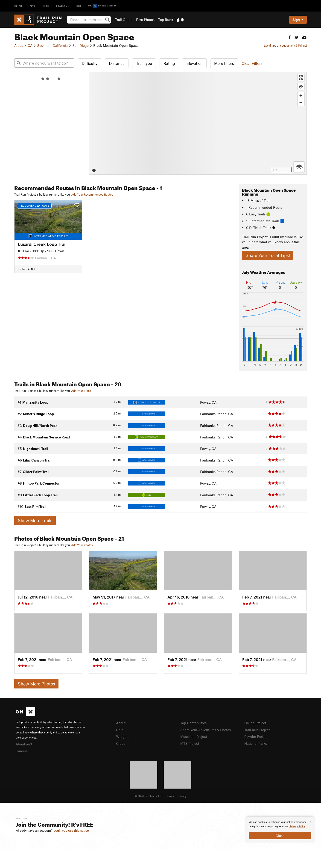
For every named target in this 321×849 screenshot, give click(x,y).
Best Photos (145, 20)
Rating (169, 63)
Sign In (297, 20)
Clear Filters (252, 63)
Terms (170, 796)
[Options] (299, 167)
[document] (280, 829)
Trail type (144, 63)
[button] (290, 36)
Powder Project (256, 736)
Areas (18, 45)
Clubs (120, 743)
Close (280, 836)
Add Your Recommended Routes (92, 194)
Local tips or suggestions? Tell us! (285, 45)
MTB (33, 5)
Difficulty (89, 63)
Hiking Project (255, 723)
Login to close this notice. (71, 830)
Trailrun (63, 5)
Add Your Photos (82, 545)
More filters (224, 63)
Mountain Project (193, 736)
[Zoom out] (301, 102)
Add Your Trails (81, 391)
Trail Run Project (257, 730)
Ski (78, 5)
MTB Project (189, 743)
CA (30, 45)
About (120, 723)
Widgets (122, 736)
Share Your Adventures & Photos (205, 730)
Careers (22, 751)
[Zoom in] (301, 95)
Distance (117, 63)
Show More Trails (35, 520)
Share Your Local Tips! (267, 255)
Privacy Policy (297, 826)
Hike (46, 5)
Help (119, 730)
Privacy (182, 796)
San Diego (80, 45)
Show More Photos (36, 683)
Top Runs (165, 20)
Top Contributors (193, 723)
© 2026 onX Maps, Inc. (148, 796)
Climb (18, 5)
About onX (24, 744)
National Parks (255, 743)
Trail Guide (123, 20)
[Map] (197, 123)
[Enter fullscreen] (301, 77)
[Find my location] (301, 86)
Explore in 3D (26, 269)
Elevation (195, 63)
